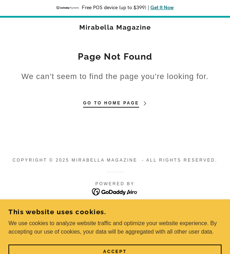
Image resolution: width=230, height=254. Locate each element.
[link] (115, 27)
